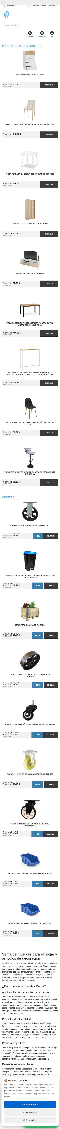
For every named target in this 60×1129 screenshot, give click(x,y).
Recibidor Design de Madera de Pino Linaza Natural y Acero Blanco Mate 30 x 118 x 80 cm (30, 374)
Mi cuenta (42, 34)
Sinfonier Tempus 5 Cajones (30, 75)
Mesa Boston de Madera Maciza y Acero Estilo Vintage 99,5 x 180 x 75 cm (30, 324)
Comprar (49, 85)
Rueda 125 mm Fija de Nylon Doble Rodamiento (30, 774)
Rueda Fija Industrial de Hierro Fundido (30, 526)
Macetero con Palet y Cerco (30, 625)
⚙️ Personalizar (30, 1120)
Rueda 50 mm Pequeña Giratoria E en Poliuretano (30, 725)
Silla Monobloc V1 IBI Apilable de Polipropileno (30, 124)
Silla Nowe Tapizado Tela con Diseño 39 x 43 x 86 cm (30, 424)
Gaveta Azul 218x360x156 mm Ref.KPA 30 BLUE (30, 874)
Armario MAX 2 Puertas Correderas (30, 224)
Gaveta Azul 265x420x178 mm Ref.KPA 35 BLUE (30, 923)
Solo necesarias (30, 1112)
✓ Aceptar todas (30, 1104)
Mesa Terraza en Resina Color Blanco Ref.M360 (30, 174)
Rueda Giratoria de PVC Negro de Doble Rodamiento (30, 825)
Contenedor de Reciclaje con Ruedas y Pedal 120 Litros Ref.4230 (30, 576)
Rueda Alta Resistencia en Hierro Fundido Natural (30, 676)
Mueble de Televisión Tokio (30, 273)
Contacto (30, 34)
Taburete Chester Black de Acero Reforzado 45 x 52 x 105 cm (30, 473)
